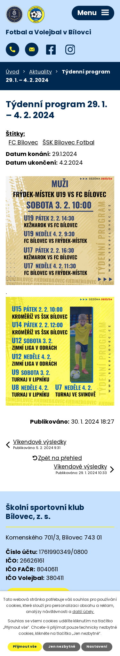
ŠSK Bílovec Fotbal (68, 142)
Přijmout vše (25, 646)
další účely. (83, 611)
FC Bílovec (23, 142)
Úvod (12, 71)
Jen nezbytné (61, 646)
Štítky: (15, 134)
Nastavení (96, 646)
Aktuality (40, 71)
